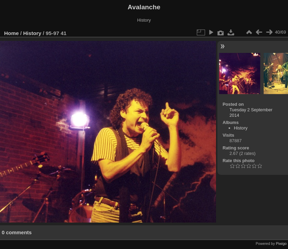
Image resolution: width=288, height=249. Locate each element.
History (32, 33)
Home (11, 33)
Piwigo (281, 243)
